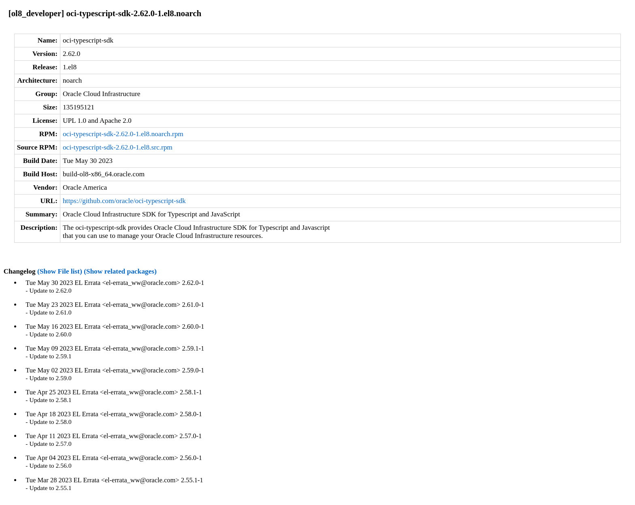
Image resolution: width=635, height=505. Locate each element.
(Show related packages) (120, 271)
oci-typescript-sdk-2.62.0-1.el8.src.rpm (118, 147)
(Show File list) (59, 271)
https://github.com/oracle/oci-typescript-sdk (124, 201)
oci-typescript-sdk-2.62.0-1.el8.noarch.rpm (123, 134)
